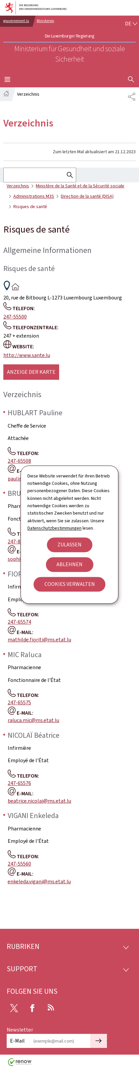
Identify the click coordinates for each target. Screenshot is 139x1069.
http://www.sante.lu (26, 355)
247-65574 (19, 621)
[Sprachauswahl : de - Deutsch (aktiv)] (131, 24)
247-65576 (19, 783)
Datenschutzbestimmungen (54, 528)
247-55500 (15, 316)
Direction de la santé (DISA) (87, 196)
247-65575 (19, 702)
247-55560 (19, 863)
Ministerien (45, 20)
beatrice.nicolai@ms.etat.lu (39, 800)
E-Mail (17, 1040)
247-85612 (19, 541)
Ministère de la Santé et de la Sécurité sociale (80, 186)
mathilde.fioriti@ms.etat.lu (39, 639)
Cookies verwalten (69, 584)
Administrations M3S (33, 196)
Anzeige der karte (31, 371)
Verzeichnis (18, 186)
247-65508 (19, 460)
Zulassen (69, 544)
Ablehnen (69, 564)
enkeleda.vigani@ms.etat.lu (39, 881)
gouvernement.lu (16, 20)
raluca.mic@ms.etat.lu (33, 720)
